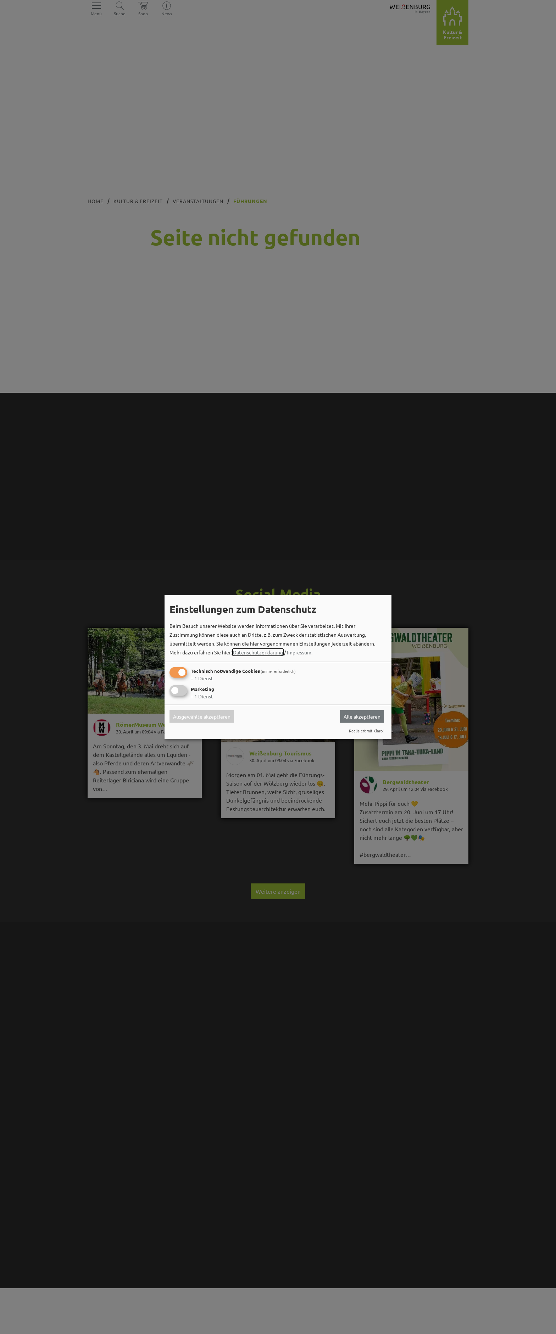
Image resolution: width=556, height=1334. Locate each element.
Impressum (299, 652)
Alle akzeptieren (362, 716)
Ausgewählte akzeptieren (201, 716)
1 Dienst (202, 678)
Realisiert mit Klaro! (366, 730)
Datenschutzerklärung (258, 652)
